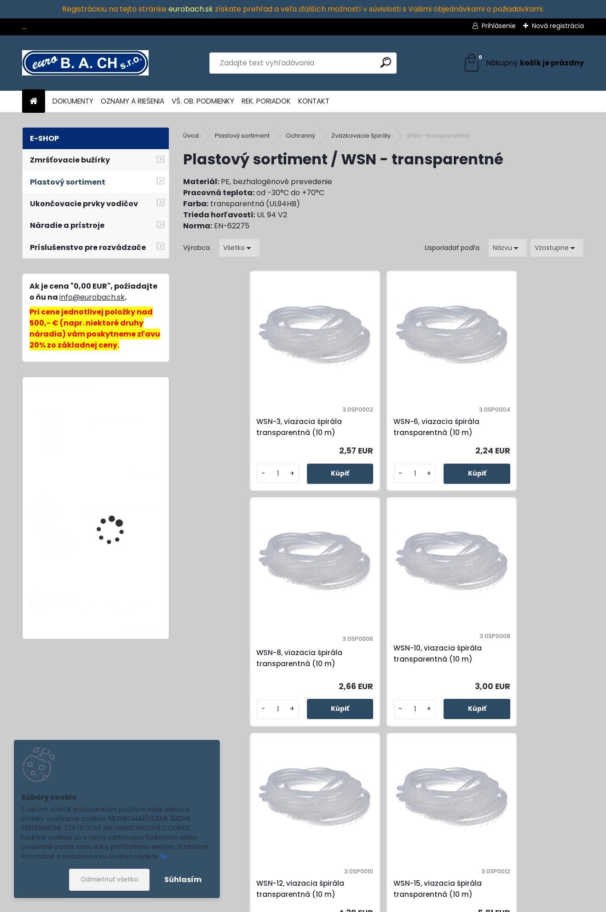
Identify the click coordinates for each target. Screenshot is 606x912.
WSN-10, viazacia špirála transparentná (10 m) (532, 432)
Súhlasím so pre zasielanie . (479, 873)
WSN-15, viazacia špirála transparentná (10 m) (332, 679)
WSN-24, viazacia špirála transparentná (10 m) (532, 679)
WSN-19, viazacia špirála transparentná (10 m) (433, 679)
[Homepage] (33, 101)
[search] (386, 62)
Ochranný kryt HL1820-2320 (119, 425)
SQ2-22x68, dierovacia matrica (119, 512)
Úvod (191, 135)
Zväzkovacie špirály (361, 135)
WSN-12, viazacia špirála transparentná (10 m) (232, 679)
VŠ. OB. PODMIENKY (203, 101)
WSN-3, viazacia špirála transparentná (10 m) (232, 432)
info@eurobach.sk (92, 297)
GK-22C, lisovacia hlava (122, 607)
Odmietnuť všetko (109, 879)
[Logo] (85, 63)
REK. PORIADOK (266, 101)
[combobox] (508, 248)
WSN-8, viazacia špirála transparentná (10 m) (433, 432)
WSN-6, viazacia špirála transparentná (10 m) (332, 432)
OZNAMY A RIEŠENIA (132, 101)
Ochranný (300, 135)
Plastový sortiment (242, 135)
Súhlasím (183, 879)
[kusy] (207, 493)
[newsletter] (563, 847)
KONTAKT (313, 101)
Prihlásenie (499, 25)
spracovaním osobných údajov (477, 868)
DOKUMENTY (72, 101)
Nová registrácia (558, 25)
